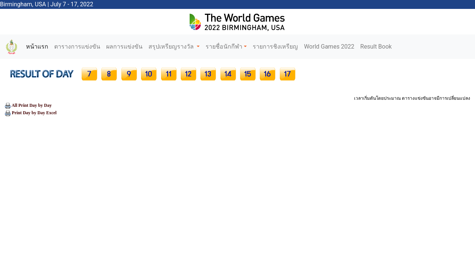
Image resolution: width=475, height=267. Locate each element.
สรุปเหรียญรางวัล (171, 46)
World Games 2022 (329, 46)
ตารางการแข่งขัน (77, 46)
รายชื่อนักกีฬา (224, 46)
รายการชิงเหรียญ (275, 46)
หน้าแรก (38, 46)
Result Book (376, 46)
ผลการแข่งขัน (124, 46)
